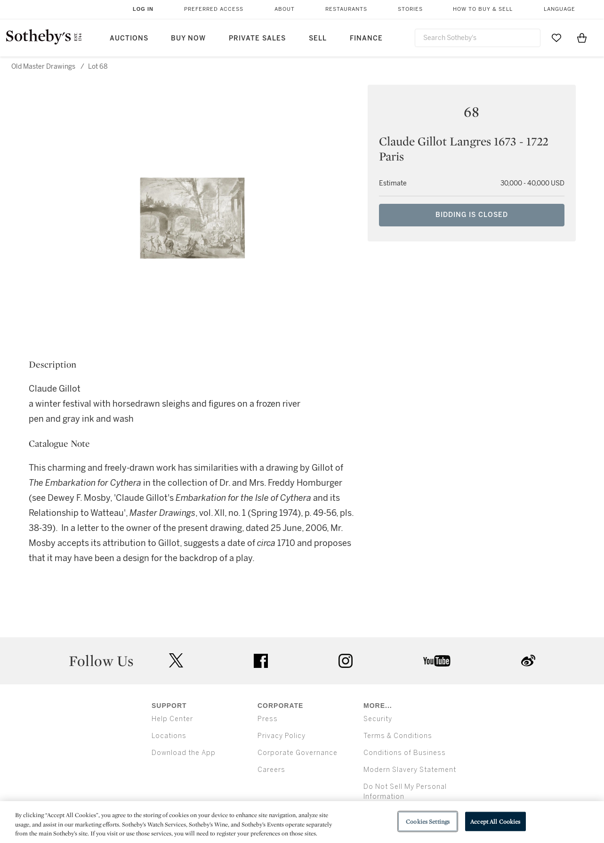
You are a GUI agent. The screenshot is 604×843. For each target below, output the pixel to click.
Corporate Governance (298, 753)
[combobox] (477, 38)
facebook (261, 661)
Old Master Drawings (43, 67)
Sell (318, 38)
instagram (345, 661)
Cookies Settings (428, 821)
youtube (437, 660)
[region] (302, 822)
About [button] (284, 9)
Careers (271, 770)
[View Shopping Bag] (582, 37)
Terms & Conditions (397, 736)
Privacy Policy (282, 736)
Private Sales (257, 38)
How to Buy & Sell (483, 9)
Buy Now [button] (188, 38)
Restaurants (346, 9)
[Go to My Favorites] (556, 37)
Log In (143, 9)
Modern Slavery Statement (409, 770)
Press (268, 719)
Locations (169, 736)
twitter (176, 660)
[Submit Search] (529, 37)
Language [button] (559, 9)
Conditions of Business (404, 753)
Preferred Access (213, 9)
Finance (366, 38)
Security (377, 719)
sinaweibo (528, 660)
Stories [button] (410, 9)
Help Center (172, 719)
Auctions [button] (129, 38)
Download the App (184, 753)
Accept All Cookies (495, 821)
